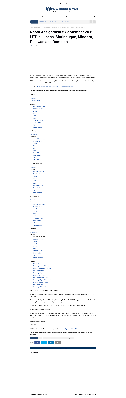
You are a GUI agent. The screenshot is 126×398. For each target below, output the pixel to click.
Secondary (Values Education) (41, 287)
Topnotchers (44, 16)
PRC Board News (43, 394)
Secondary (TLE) (38, 284)
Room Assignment (37, 27)
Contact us (93, 394)
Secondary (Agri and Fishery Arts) (42, 266)
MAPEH (35, 115)
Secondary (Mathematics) (40, 277)
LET (40, 338)
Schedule (76, 16)
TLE (34, 125)
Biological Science (38, 108)
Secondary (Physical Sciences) (42, 280)
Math (34, 118)
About (80, 394)
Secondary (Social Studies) (40, 282)
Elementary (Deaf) (35, 100)
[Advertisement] (63, 61)
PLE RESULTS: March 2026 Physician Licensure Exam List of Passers (55, 21)
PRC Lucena (59, 338)
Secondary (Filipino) (38, 273)
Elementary (33, 98)
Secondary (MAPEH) (39, 275)
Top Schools (53, 16)
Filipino (35, 113)
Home (31, 27)
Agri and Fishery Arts (39, 106)
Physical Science (38, 120)
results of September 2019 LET (68, 329)
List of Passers (34, 16)
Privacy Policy (86, 394)
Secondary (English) (38, 270)
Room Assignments (65, 16)
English (35, 111)
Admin (32, 46)
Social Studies (37, 122)
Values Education (38, 127)
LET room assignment (48, 338)
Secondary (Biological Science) (42, 268)
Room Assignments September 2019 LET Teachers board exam (55, 86)
